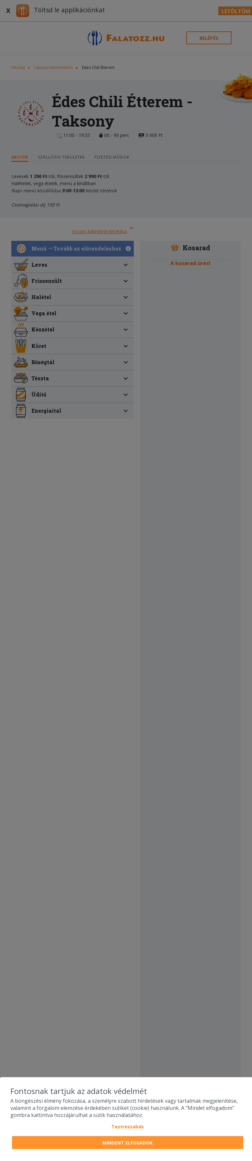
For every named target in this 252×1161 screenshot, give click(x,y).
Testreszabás (127, 1126)
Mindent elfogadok (127, 1143)
